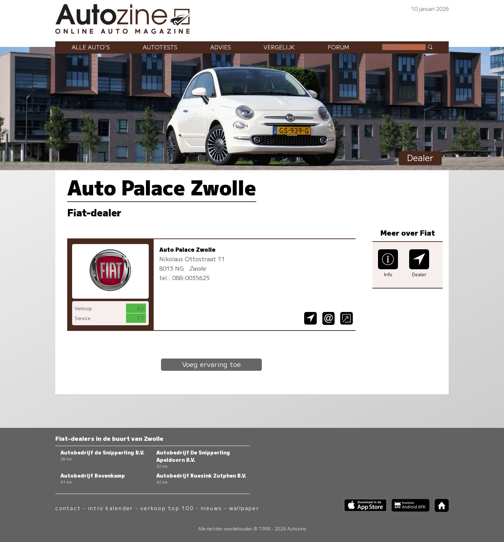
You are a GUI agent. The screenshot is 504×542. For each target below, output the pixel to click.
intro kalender (110, 508)
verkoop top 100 (167, 508)
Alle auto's (91, 47)
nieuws (211, 508)
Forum (338, 47)
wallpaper (244, 508)
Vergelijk (279, 47)
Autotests (160, 47)
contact (68, 508)
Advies (220, 47)
